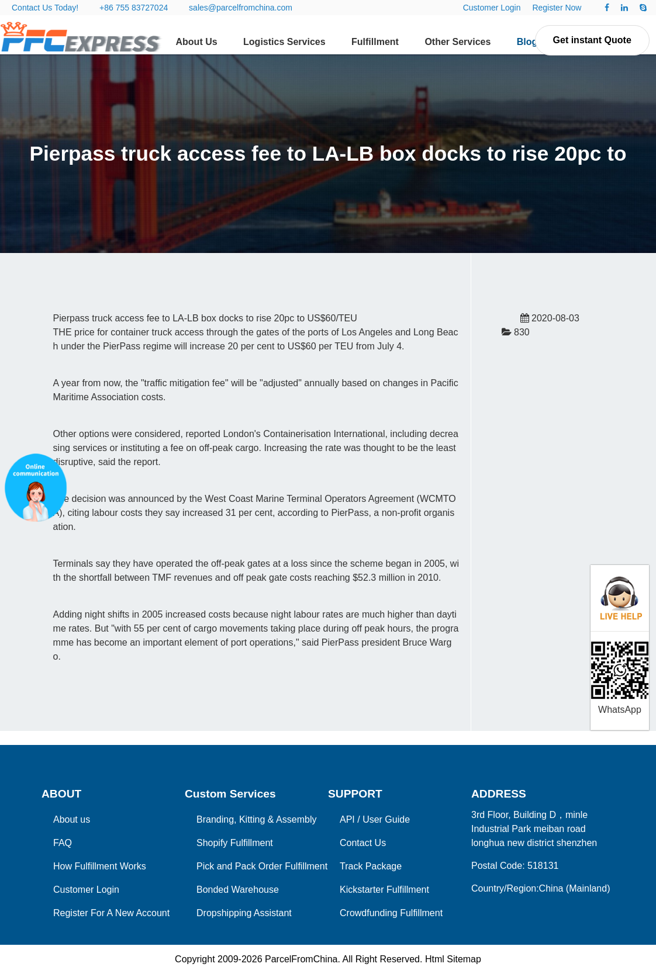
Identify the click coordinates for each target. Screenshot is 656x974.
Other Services (457, 42)
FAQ (62, 843)
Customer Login (492, 7)
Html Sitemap (453, 959)
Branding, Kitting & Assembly (256, 819)
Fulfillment (375, 42)
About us (71, 819)
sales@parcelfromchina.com (240, 7)
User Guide (386, 819)
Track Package (371, 866)
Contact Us (363, 843)
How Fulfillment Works (99, 866)
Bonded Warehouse (237, 890)
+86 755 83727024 (133, 7)
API (347, 819)
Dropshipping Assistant (244, 913)
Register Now (556, 7)
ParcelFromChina (301, 959)
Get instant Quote (592, 40)
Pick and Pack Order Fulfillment (261, 866)
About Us (196, 42)
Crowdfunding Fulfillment (391, 913)
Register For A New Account (111, 913)
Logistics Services (284, 42)
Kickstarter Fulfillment (384, 890)
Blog (527, 42)
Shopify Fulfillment (234, 843)
